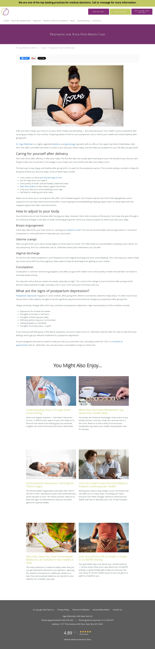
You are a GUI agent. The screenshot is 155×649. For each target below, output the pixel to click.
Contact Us (117, 609)
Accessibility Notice (101, 609)
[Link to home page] (7, 12)
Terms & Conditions (80, 609)
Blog (43, 48)
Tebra (89, 639)
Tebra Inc (50, 610)
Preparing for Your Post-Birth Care (62, 48)
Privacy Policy (63, 609)
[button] (120, 12)
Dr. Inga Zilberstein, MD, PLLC (27, 48)
